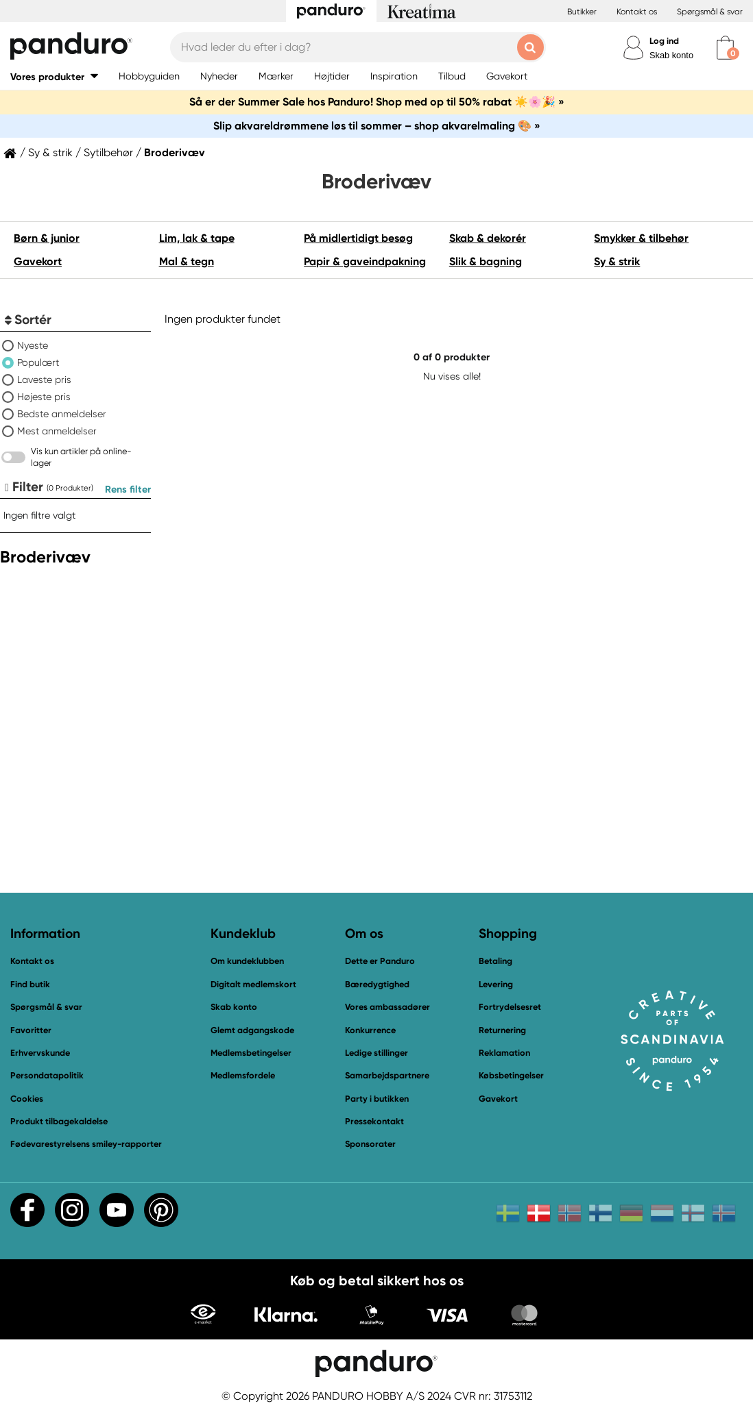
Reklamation (504, 1053)
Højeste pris (44, 396)
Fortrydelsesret (510, 1007)
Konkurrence (370, 1030)
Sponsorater (370, 1144)
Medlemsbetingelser (251, 1053)
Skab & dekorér (487, 238)
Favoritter (30, 1030)
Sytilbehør (108, 153)
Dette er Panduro (380, 961)
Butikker (582, 11)
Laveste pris (44, 379)
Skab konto (671, 55)
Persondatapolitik (47, 1075)
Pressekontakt (374, 1121)
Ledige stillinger (376, 1053)
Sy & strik (50, 153)
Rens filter (128, 489)
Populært (38, 362)
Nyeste (32, 345)
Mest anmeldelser (57, 430)
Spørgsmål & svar (710, 11)
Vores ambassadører (387, 1007)
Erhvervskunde (40, 1053)
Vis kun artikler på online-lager (81, 457)
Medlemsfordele (243, 1075)
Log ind (664, 41)
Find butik (30, 984)
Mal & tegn (186, 261)
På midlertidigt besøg (358, 238)
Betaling (495, 961)
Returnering (502, 1030)
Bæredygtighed (377, 984)
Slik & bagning (485, 261)
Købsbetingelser (511, 1075)
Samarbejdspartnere (387, 1075)
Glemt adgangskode (252, 1030)
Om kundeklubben (247, 961)
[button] (54, 76)
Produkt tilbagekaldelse (59, 1121)
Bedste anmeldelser (61, 413)
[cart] (725, 47)
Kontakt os (637, 11)
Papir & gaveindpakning (365, 261)
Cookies (26, 1099)
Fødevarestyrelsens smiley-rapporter (86, 1144)
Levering (496, 984)
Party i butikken (377, 1098)
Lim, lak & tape (197, 238)
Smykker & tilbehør (641, 238)
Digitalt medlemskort (253, 984)
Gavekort (38, 261)
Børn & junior (47, 238)
